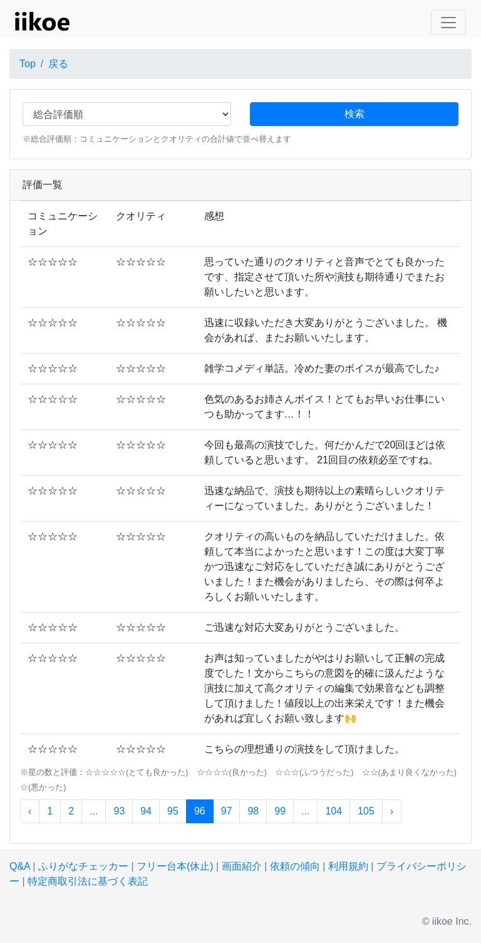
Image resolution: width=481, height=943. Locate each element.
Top (27, 63)
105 (366, 811)
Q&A (19, 866)
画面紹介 (242, 866)
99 (280, 811)
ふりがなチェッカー (83, 866)
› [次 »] (391, 811)
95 (172, 811)
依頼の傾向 (295, 866)
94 (146, 811)
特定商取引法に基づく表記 (88, 881)
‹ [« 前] (29, 811)
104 (333, 811)
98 (253, 811)
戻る (58, 63)
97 (226, 811)
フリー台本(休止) (175, 866)
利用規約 (348, 866)
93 (119, 811)
